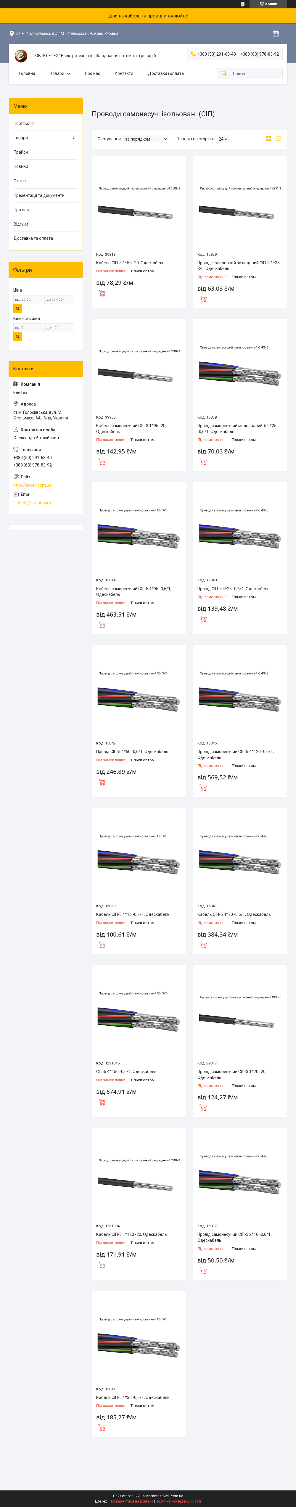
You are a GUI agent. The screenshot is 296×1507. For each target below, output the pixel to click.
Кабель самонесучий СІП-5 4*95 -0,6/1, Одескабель (133, 591)
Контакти (124, 73)
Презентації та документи (39, 195)
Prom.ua (176, 1496)
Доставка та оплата (33, 238)
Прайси (21, 152)
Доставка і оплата (166, 73)
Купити (101, 292)
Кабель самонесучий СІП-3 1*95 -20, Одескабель (131, 428)
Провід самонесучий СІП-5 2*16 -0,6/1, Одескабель (234, 1237)
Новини (21, 166)
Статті (20, 180)
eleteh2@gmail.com (32, 502)
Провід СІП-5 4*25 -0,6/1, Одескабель (233, 588)
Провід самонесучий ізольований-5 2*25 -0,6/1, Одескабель (236, 428)
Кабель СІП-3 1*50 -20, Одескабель (130, 262)
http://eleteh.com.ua (32, 485)
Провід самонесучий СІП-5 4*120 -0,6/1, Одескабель (235, 754)
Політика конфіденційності (178, 1501)
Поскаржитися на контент (131, 1501)
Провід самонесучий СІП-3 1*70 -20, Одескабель (231, 1074)
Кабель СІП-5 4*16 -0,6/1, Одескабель (133, 914)
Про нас (92, 73)
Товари (57, 73)
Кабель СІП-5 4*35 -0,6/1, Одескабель (133, 1397)
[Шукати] (224, 73)
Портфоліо (24, 123)
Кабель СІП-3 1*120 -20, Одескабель (131, 1234)
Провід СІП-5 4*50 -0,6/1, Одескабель (132, 751)
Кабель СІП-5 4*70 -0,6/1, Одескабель (234, 914)
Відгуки (21, 224)
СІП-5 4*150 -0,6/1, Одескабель (126, 1071)
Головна (27, 73)
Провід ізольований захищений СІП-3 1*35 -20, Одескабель (238, 265)
